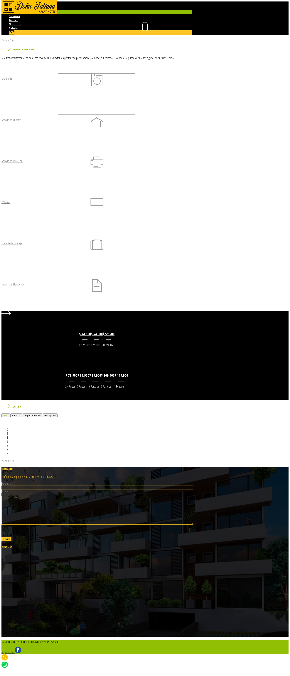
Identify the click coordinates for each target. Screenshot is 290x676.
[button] (5, 40)
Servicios (14, 16)
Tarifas (13, 20)
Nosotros (15, 24)
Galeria (13, 28)
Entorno (16, 415)
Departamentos (32, 415)
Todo (5, 415)
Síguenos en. (11, 658)
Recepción (50, 415)
